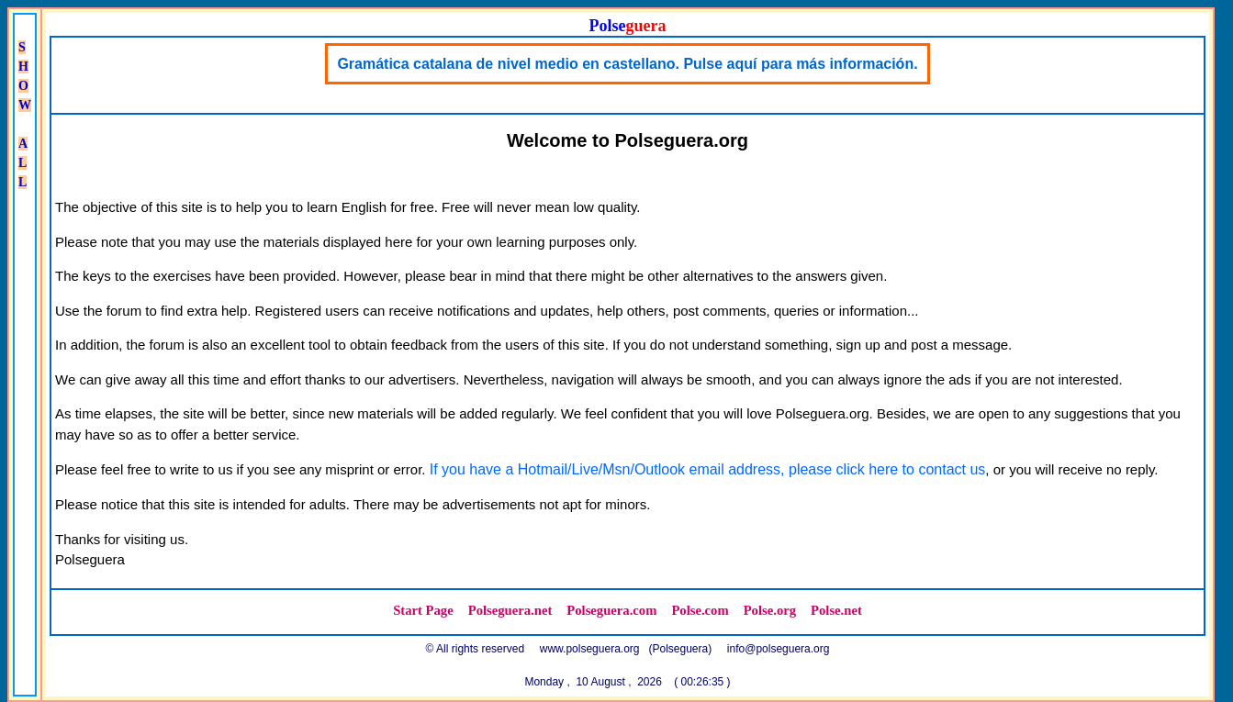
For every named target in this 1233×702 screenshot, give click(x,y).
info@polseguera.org (778, 648)
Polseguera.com (611, 610)
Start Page (423, 610)
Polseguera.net (510, 610)
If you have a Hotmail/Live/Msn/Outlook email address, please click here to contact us (708, 469)
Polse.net (836, 610)
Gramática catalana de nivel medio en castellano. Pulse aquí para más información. (627, 64)
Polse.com (699, 610)
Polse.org (770, 610)
